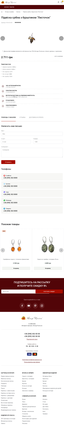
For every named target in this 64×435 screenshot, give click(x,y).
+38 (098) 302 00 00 (32, 336)
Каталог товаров (7, 7)
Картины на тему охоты (8, 396)
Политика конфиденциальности (32, 362)
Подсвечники (26, 423)
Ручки (24, 402)
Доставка (45, 409)
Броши (24, 383)
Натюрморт (4, 410)
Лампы (3, 426)
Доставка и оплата (36, 117)
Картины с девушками (7, 398)
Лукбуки (45, 416)
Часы (23, 404)
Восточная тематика (7, 405)
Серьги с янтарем (27, 379)
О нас (44, 404)
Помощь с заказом (8, 117)
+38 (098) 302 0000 (10, 188)
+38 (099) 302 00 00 (32, 339)
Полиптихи (4, 403)
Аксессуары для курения (29, 421)
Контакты (45, 411)
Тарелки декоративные (29, 409)
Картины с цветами (6, 400)
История (45, 407)
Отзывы (22, 117)
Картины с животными (8, 393)
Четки (44, 386)
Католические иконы (7, 383)
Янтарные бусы (47, 379)
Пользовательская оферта (32, 364)
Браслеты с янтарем (28, 381)
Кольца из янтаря (48, 393)
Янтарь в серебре (9, 11)
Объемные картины (6, 408)
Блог (44, 414)
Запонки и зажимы (27, 393)
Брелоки (24, 411)
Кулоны (18, 11)
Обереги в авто (26, 419)
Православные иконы (7, 379)
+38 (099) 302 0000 (10, 180)
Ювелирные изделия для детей (52, 391)
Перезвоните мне (32, 342)
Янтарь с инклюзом (28, 414)
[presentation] (2, 38)
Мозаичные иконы (6, 423)
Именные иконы (6, 381)
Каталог (45, 402)
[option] (22, 118)
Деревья (24, 407)
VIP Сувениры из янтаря (8, 421)
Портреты (4, 386)
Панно (3, 391)
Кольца (24, 391)
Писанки (24, 426)
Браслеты (45, 381)
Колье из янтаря (27, 388)
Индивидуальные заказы (8, 412)
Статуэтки (25, 416)
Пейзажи (3, 388)
